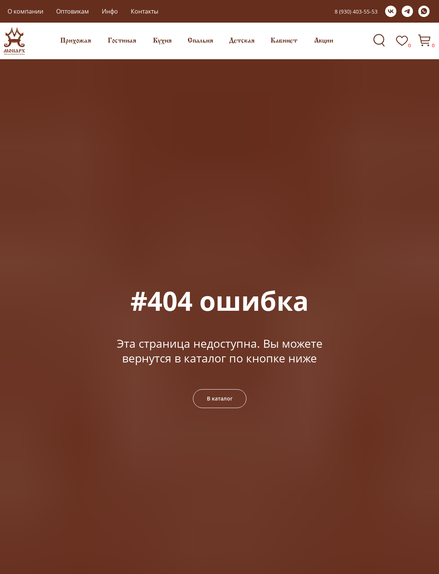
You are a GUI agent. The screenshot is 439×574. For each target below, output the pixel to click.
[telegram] (407, 11)
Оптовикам (72, 11)
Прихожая (75, 41)
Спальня (200, 41)
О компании (25, 11)
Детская (242, 41)
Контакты (144, 11)
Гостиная (122, 41)
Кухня (162, 41)
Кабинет (284, 41)
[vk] (390, 11)
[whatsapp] (424, 11)
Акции (323, 41)
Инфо (110, 11)
